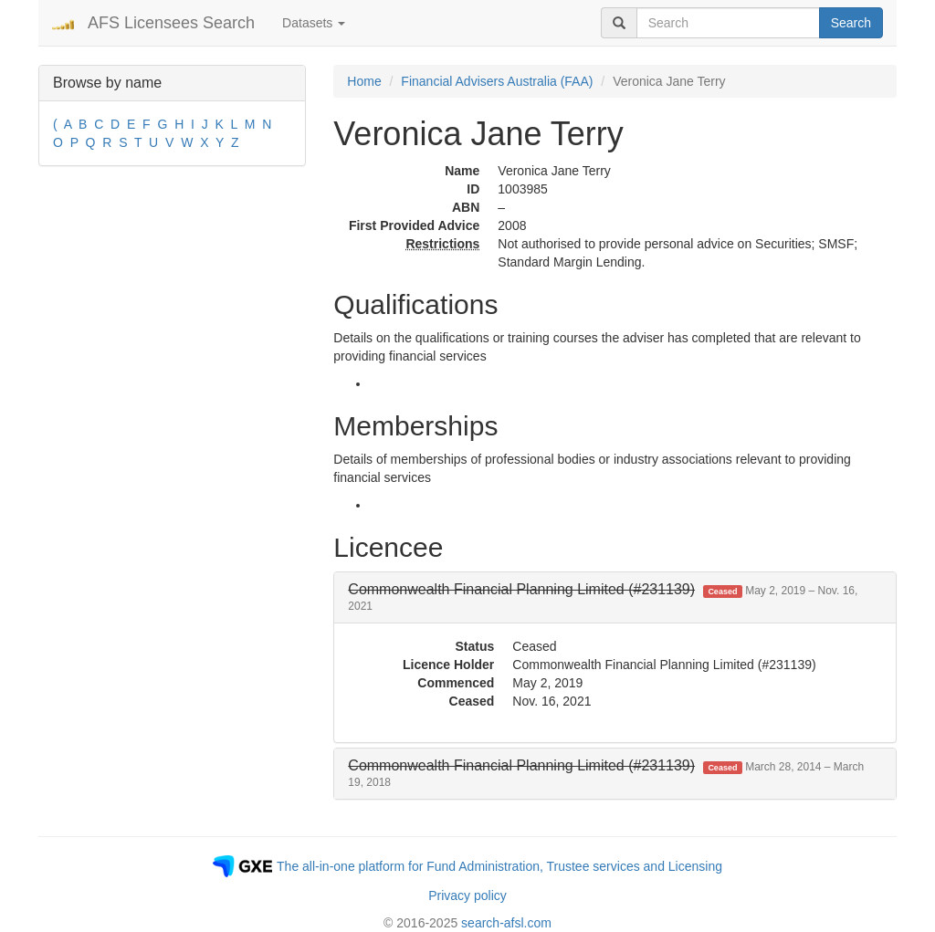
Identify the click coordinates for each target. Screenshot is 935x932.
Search (851, 23)
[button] (602, 597)
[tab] (615, 597)
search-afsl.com (506, 923)
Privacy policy (467, 895)
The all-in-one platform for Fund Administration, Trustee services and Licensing (499, 866)
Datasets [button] (313, 23)
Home (364, 81)
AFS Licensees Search (171, 23)
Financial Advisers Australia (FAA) (497, 81)
